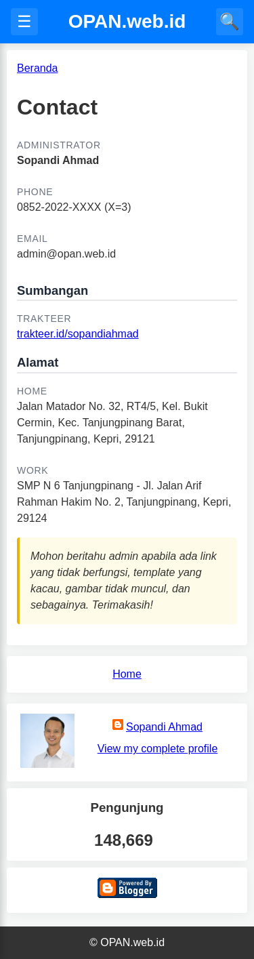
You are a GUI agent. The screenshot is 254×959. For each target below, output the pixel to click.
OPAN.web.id (127, 21)
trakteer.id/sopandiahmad (78, 334)
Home (127, 674)
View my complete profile (158, 748)
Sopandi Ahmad (164, 727)
